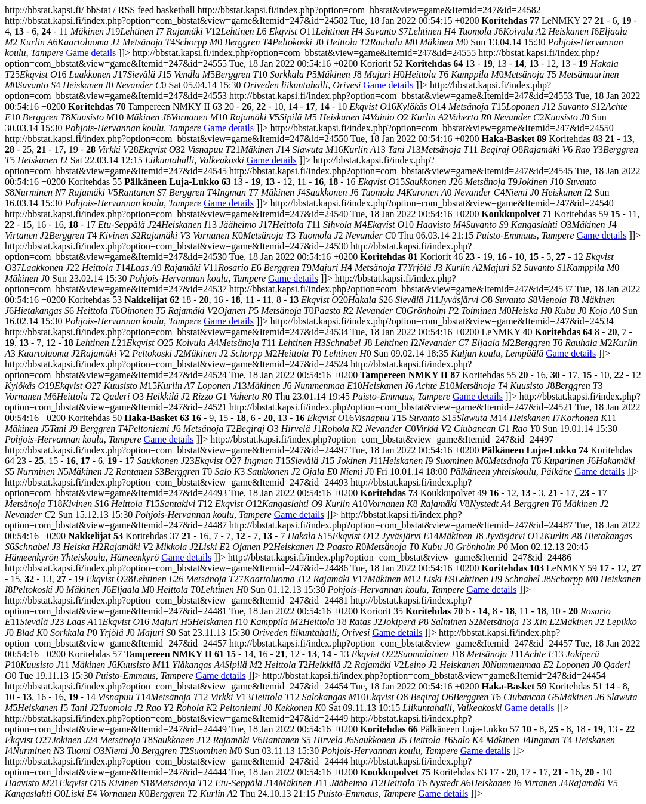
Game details (91, 53)
